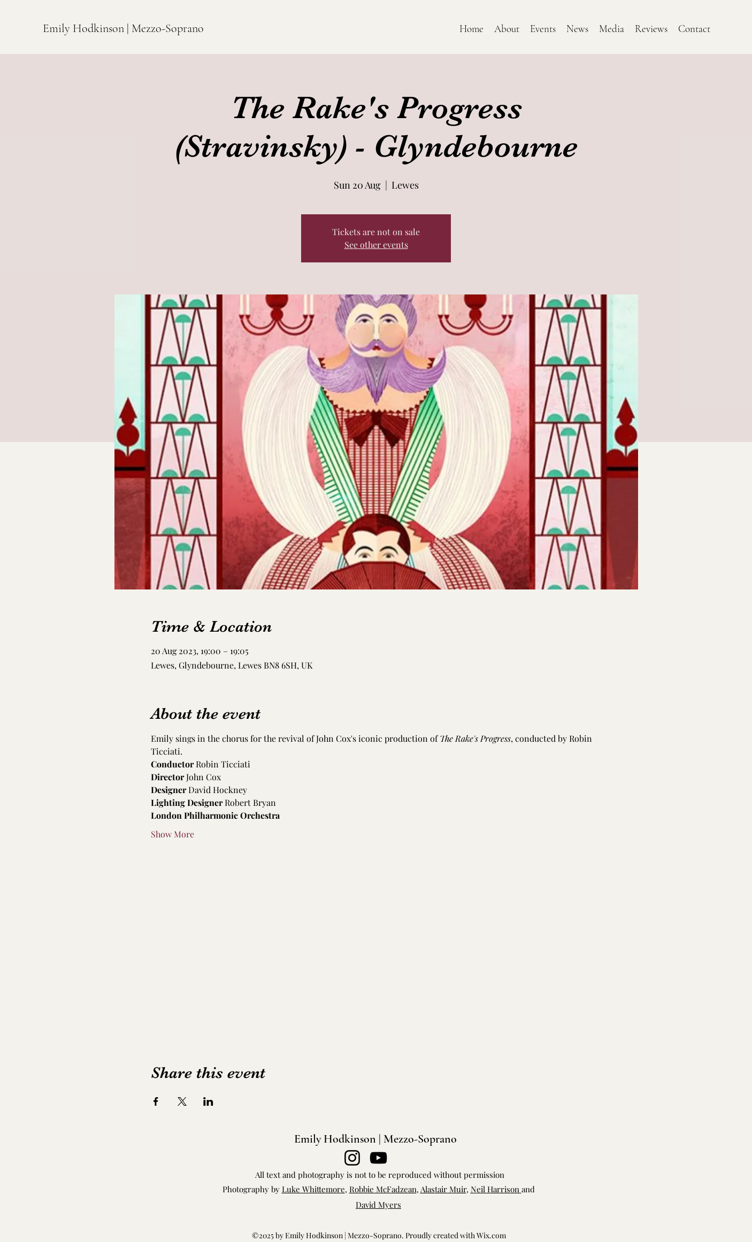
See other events (376, 244)
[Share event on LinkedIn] (208, 1101)
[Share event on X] (182, 1101)
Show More (172, 834)
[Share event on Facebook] (156, 1101)
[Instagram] (352, 1157)
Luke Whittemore (313, 1189)
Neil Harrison (496, 1189)
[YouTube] (378, 1157)
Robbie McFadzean (383, 1189)
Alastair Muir (443, 1189)
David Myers (378, 1204)
